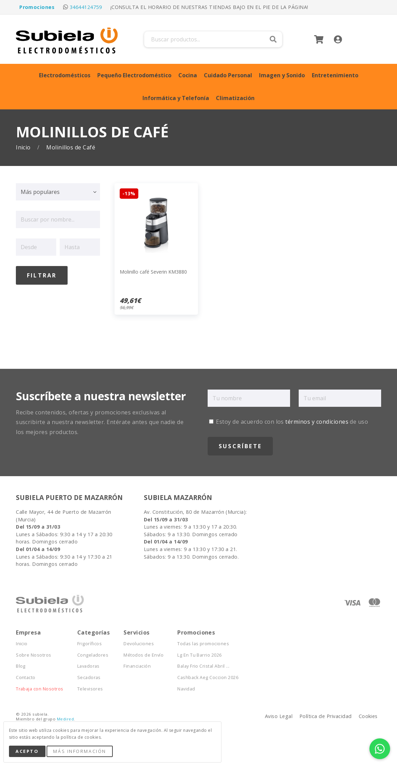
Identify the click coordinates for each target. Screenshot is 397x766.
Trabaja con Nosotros (39, 689)
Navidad (186, 689)
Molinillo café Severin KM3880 (153, 271)
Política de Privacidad (325, 716)
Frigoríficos (89, 643)
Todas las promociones (203, 643)
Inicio (24, 147)
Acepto (27, 751)
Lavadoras (88, 666)
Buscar (273, 39)
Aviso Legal (278, 716)
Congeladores (93, 655)
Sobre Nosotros (33, 655)
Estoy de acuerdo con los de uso (288, 421)
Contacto (26, 677)
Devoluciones (138, 643)
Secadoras (89, 677)
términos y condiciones (316, 421)
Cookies (368, 716)
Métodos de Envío (143, 655)
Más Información (79, 751)
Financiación (137, 666)
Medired (65, 718)
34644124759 (86, 7)
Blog (21, 666)
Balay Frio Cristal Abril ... (203, 666)
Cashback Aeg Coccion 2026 (207, 677)
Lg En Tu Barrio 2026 (199, 655)
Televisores (90, 689)
